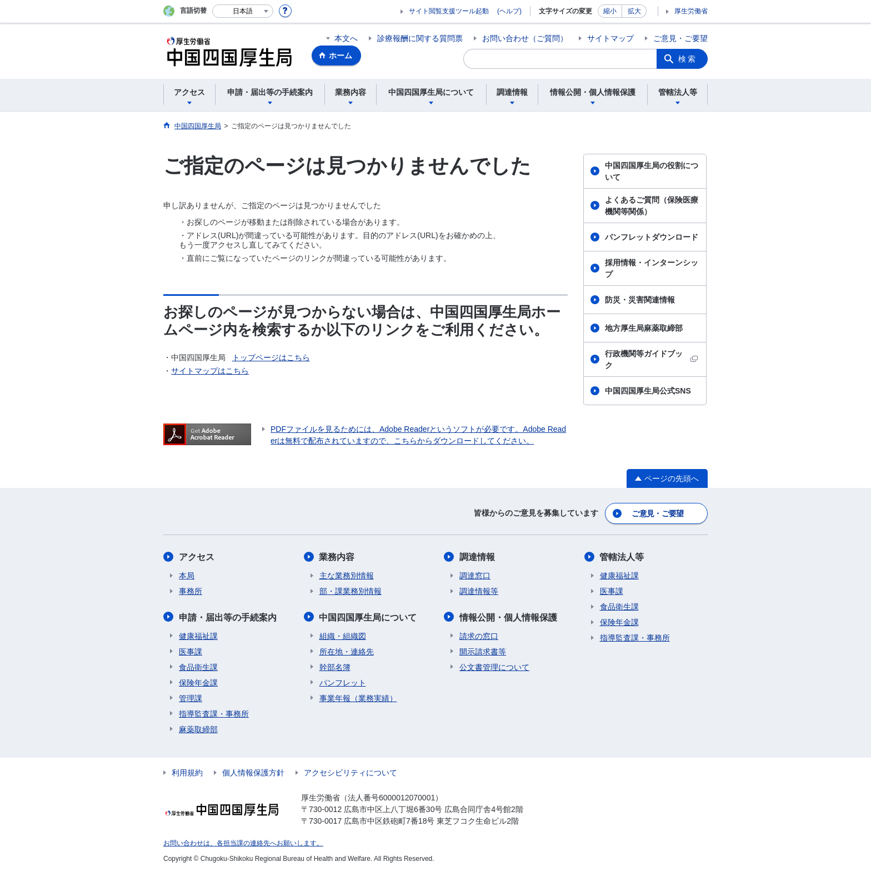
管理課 (190, 697)
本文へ (346, 38)
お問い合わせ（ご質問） (525, 38)
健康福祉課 (198, 635)
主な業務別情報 (346, 575)
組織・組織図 (342, 635)
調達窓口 (474, 575)
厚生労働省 (691, 11)
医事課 (190, 650)
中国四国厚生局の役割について (651, 171)
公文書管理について (494, 666)
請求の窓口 (478, 635)
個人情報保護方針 (253, 771)
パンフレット (342, 681)
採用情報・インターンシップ (651, 268)
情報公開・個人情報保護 (508, 616)
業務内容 (337, 556)
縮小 (610, 11)
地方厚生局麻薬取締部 (644, 328)
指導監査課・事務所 (214, 712)
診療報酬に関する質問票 (420, 38)
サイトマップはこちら (210, 370)
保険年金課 (198, 681)
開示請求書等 (482, 650)
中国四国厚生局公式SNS (648, 390)
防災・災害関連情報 (640, 299)
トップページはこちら (271, 357)
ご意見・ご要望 (680, 38)
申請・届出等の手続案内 (228, 616)
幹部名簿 (335, 666)
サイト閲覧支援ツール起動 (449, 11)
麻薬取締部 (198, 728)
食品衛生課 (198, 666)
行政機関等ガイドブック (651, 359)
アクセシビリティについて (350, 771)
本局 (186, 575)
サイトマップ (610, 38)
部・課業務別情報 (350, 590)
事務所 (190, 590)
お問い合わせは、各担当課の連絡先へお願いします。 (243, 842)
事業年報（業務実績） (358, 697)
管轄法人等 (622, 556)
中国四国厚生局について (368, 616)
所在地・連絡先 (346, 650)
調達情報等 (478, 590)
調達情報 (477, 556)
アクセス (196, 556)
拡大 (634, 11)
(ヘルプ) (509, 11)
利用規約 (187, 771)
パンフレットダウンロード (651, 237)
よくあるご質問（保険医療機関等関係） (651, 205)
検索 (687, 58)
